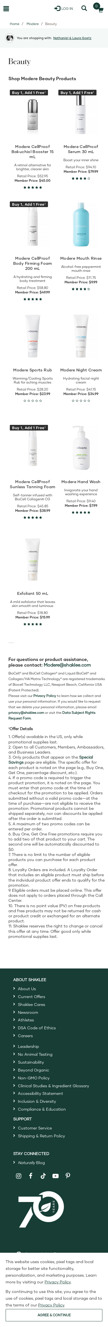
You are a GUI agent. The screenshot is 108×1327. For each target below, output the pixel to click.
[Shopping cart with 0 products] (99, 8)
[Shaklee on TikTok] (43, 1173)
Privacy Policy (58, 1281)
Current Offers (31, 996)
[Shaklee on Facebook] (30, 1176)
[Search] (84, 8)
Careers (25, 1035)
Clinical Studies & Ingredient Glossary (53, 1085)
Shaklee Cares (31, 1004)
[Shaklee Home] (27, 8)
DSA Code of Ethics (37, 1027)
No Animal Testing (35, 1054)
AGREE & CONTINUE (54, 1315)
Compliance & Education (42, 1109)
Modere (33, 24)
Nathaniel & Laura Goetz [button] (72, 38)
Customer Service (35, 1128)
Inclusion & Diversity (37, 1101)
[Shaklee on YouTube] (55, 1176)
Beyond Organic (33, 1070)
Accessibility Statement (40, 1093)
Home (14, 24)
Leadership (28, 1046)
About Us (27, 988)
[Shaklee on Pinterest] (67, 1176)
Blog (31, 1162)
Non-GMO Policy (34, 1077)
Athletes (26, 1019)
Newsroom (28, 1012)
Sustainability (31, 1062)
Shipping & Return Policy (41, 1135)
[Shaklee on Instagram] (18, 1176)
